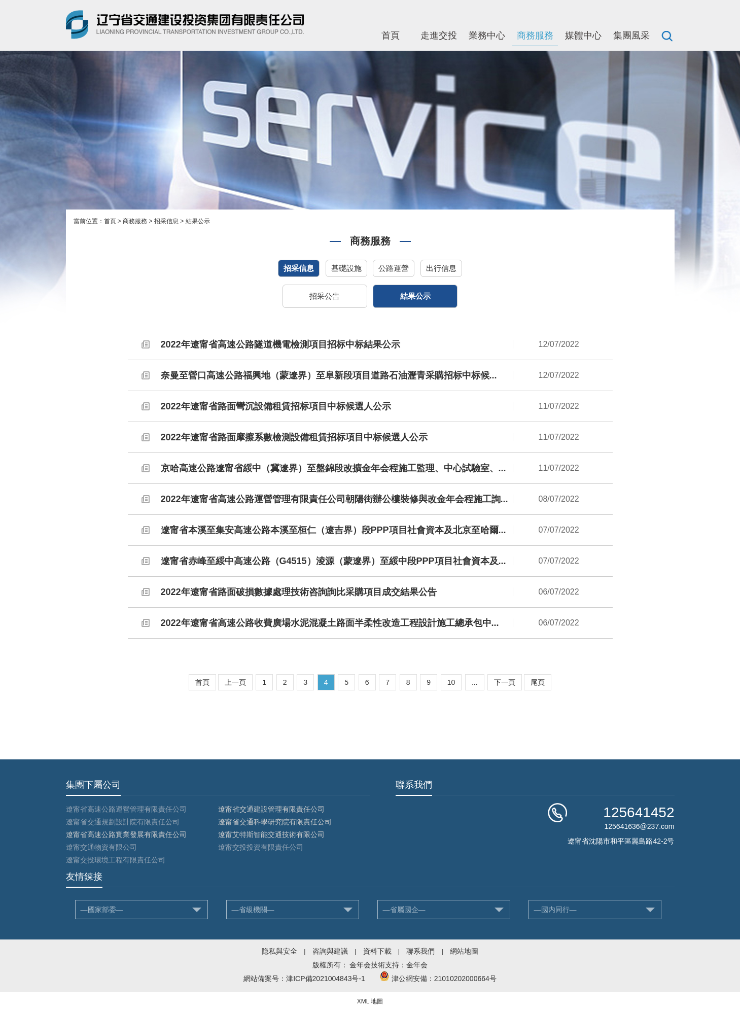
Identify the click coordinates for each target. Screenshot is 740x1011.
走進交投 (438, 35)
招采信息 (166, 221)
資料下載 (377, 951)
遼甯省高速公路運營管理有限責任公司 (126, 809)
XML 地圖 (370, 1001)
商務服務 (535, 35)
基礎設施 (346, 268)
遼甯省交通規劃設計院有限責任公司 (123, 822)
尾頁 (538, 682)
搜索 (667, 35)
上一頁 (235, 682)
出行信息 (441, 268)
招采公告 (324, 296)
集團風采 (631, 35)
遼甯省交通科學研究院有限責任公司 (275, 822)
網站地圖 (464, 951)
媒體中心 (583, 35)
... (475, 682)
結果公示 (198, 221)
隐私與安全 (279, 951)
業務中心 (487, 35)
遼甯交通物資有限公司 (101, 847)
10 (451, 682)
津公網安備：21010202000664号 (444, 978)
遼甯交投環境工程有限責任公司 (115, 860)
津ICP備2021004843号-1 (325, 978)
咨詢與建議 (330, 951)
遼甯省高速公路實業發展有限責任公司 (126, 834)
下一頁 (504, 682)
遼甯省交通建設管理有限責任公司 (271, 809)
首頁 (390, 35)
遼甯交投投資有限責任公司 (260, 847)
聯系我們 (420, 951)
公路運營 (393, 268)
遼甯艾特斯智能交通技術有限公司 (271, 834)
